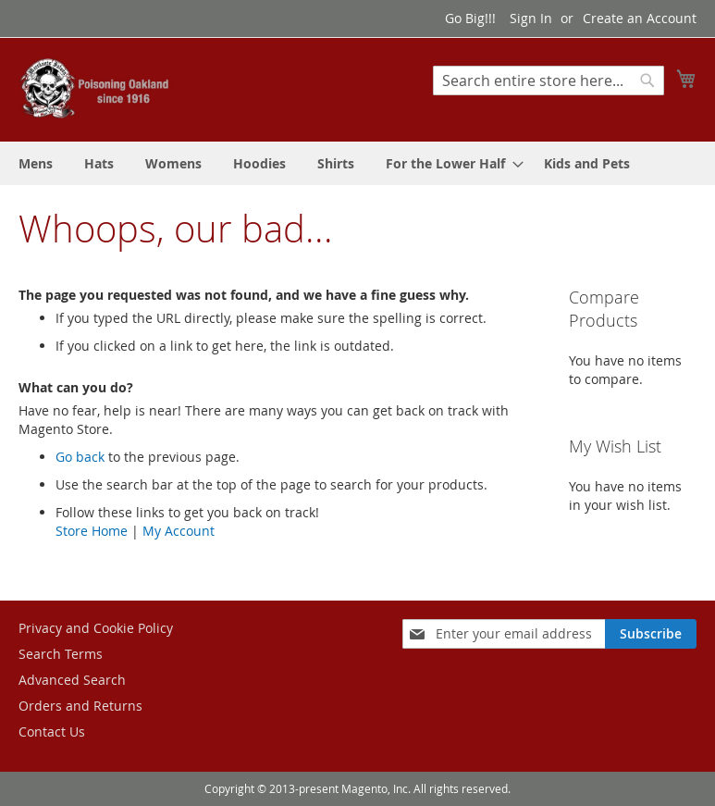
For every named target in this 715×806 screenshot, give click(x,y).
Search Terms (60, 654)
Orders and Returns (80, 705)
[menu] (357, 163)
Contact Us (51, 731)
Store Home (91, 530)
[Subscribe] (651, 634)
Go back (80, 456)
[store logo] (97, 88)
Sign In (531, 18)
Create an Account (640, 18)
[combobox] (548, 80)
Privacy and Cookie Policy (95, 628)
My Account (178, 530)
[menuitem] (35, 163)
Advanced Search (72, 679)
